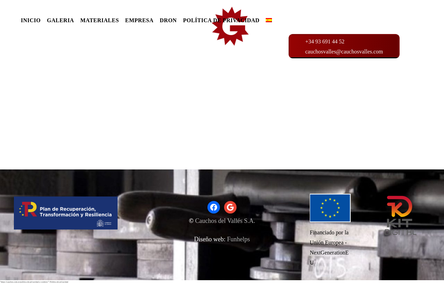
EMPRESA (139, 20)
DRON (168, 20)
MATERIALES (99, 20)
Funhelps (238, 239)
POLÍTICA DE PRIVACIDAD (221, 20)
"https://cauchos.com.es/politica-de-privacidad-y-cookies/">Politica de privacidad (34, 282)
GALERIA (60, 20)
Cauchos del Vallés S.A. (225, 220)
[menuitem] (269, 22)
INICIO (31, 20)
